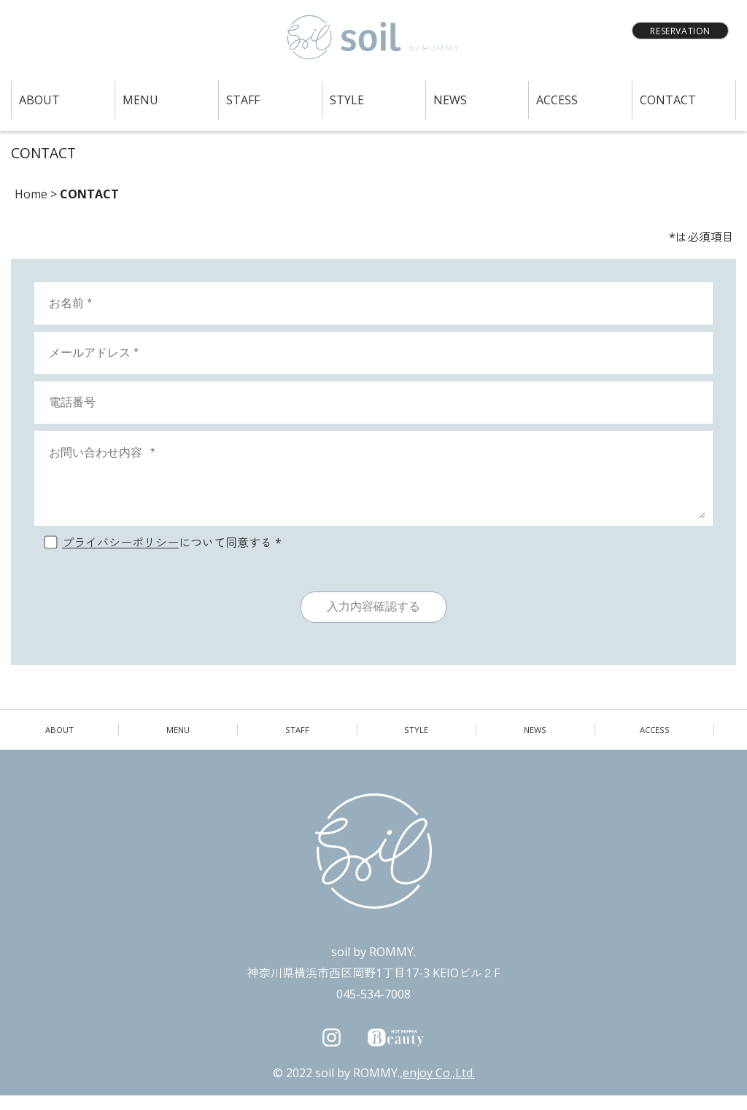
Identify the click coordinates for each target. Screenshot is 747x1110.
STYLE (347, 100)
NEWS (450, 100)
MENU (140, 100)
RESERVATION (680, 31)
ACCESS (557, 100)
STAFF (243, 100)
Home (31, 194)
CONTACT (668, 100)
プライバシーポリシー (120, 557)
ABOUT (39, 100)
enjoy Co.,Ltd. (439, 1087)
